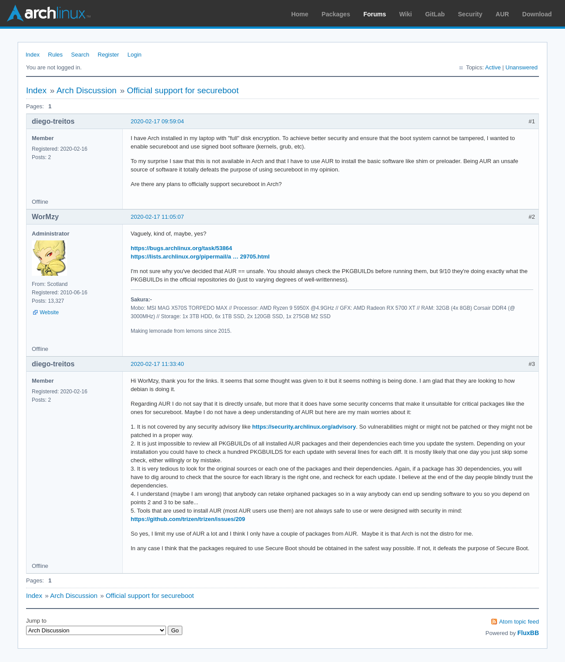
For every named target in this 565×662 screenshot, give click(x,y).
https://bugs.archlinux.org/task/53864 (181, 248)
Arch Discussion (86, 90)
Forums (374, 14)
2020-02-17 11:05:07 (157, 216)
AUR (502, 14)
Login (135, 54)
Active (493, 67)
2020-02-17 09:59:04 (157, 121)
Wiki (405, 14)
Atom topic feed (519, 621)
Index (33, 54)
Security (470, 14)
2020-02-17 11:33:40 (157, 364)
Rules (55, 54)
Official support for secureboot (183, 90)
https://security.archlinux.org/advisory (304, 426)
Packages (336, 14)
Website (49, 312)
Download (537, 14)
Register (108, 54)
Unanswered (521, 67)
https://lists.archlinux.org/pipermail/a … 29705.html (200, 256)
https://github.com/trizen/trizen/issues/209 (188, 519)
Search (80, 54)
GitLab (434, 14)
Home (300, 14)
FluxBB (528, 632)
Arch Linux (48, 13)
